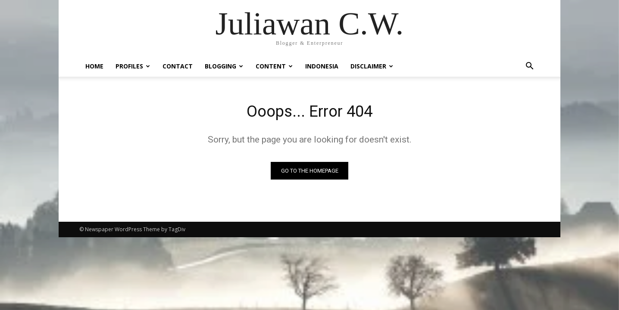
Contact (178, 66)
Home (94, 66)
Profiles (133, 66)
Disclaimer (371, 66)
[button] (529, 67)
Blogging (224, 66)
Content (274, 66)
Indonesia (321, 66)
